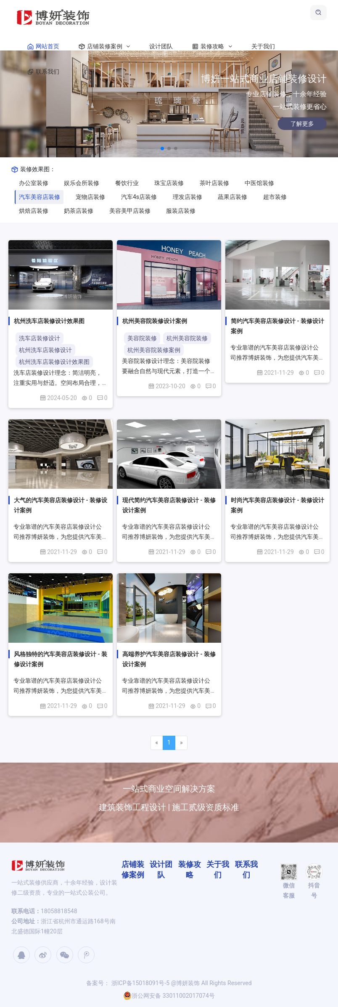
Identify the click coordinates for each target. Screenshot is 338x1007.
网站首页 (41, 46)
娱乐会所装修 (81, 183)
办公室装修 (33, 183)
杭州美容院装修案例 (153, 350)
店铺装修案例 (102, 46)
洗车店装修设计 (39, 338)
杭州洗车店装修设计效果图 (54, 361)
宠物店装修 (90, 196)
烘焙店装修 (33, 210)
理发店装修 (187, 196)
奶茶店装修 (78, 210)
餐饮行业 (127, 183)
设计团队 (161, 46)
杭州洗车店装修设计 (45, 350)
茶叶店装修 (214, 183)
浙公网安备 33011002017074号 (169, 995)
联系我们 (41, 71)
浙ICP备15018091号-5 (139, 983)
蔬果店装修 (232, 196)
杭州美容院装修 (187, 338)
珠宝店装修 (169, 183)
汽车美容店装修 (39, 196)
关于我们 (263, 46)
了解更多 (289, 123)
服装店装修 (180, 210)
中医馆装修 (259, 183)
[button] (162, 148)
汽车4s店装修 (139, 196)
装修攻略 (210, 46)
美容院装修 (142, 338)
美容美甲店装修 (130, 210)
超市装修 (275, 196)
